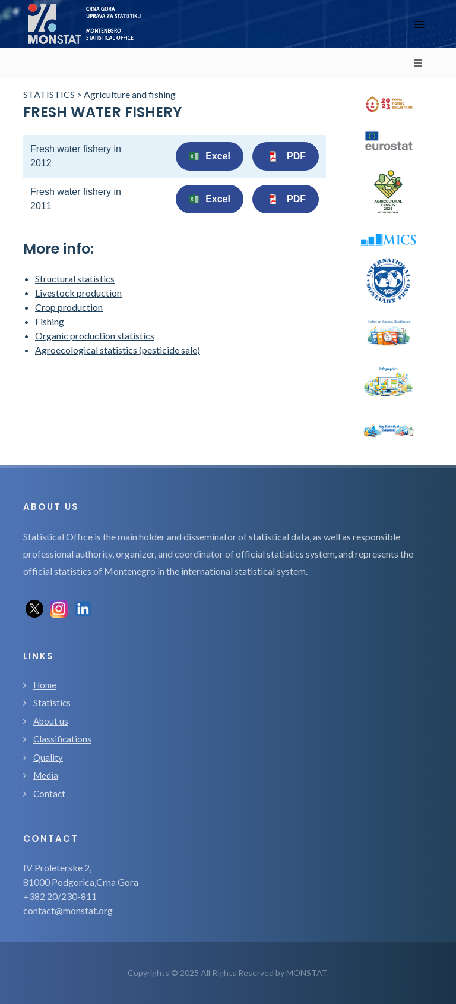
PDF (285, 156)
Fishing (49, 321)
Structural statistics (75, 278)
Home (44, 684)
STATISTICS (49, 94)
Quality (48, 757)
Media (45, 775)
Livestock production (78, 292)
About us (50, 721)
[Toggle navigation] (419, 24)
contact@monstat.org (68, 910)
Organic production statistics (94, 335)
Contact (49, 793)
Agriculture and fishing (130, 94)
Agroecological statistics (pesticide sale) (117, 349)
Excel (209, 156)
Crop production (69, 307)
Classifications (62, 739)
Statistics (52, 702)
